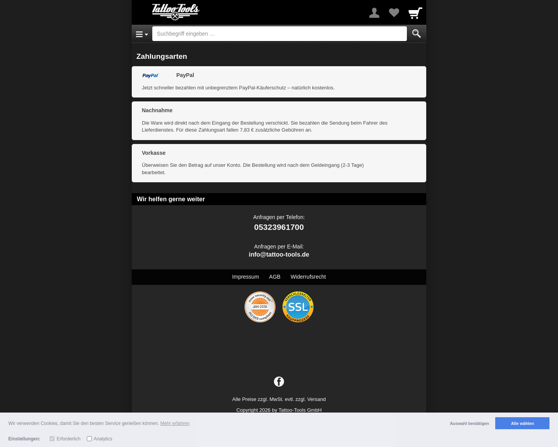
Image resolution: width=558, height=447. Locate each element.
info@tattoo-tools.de (279, 254)
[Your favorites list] (394, 13)
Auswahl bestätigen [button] (469, 423)
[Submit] (416, 34)
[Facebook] (279, 382)
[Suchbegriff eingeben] (279, 33)
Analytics (103, 439)
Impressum (245, 277)
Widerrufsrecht (308, 277)
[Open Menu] (142, 34)
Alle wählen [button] (522, 423)
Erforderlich (68, 439)
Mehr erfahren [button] (174, 423)
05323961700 (279, 227)
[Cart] (415, 13)
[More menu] (374, 13)
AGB (275, 277)
